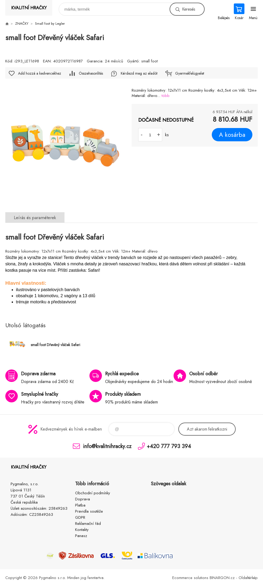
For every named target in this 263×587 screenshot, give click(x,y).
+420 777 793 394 (169, 446)
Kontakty (82, 530)
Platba (80, 505)
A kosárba (232, 134)
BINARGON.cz (222, 578)
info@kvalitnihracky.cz (107, 446)
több (166, 96)
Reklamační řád (88, 523)
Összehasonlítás (91, 73)
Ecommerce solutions (190, 578)
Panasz (81, 536)
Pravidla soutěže (89, 511)
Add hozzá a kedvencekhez (39, 73)
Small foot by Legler (50, 23)
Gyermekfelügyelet (189, 73)
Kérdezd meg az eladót (139, 73)
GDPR (80, 517)
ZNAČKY (21, 23)
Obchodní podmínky (92, 493)
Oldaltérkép (248, 578)
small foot (149, 61)
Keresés (188, 9)
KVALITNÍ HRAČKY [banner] (29, 8)
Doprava (82, 499)
